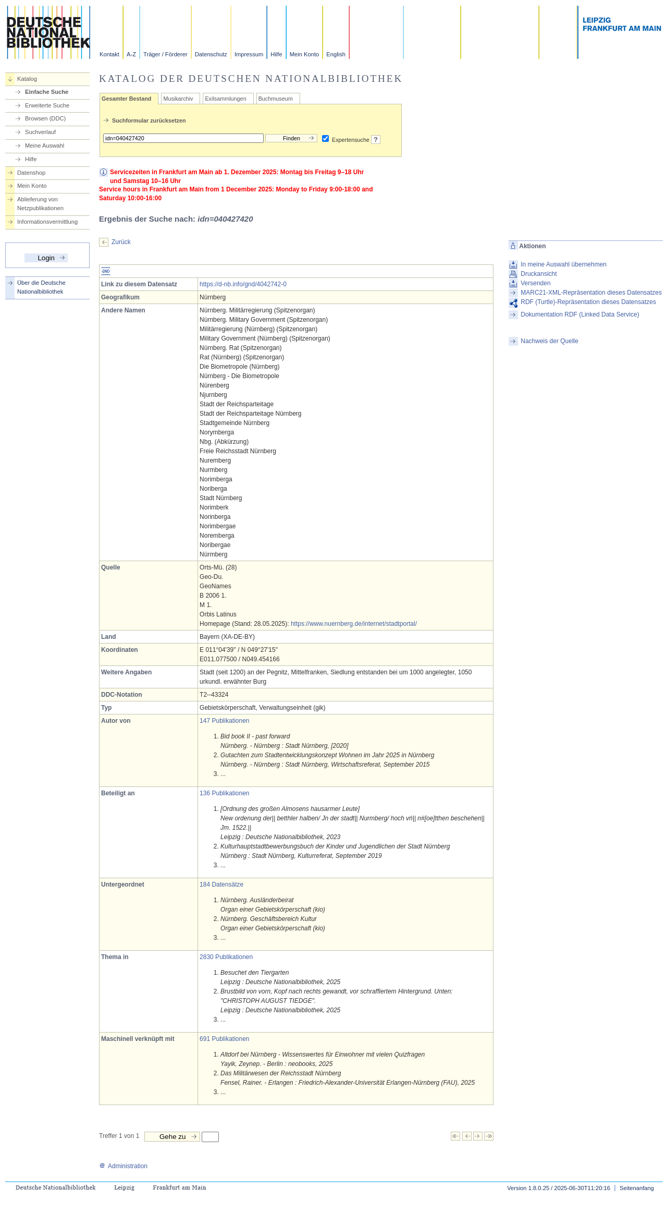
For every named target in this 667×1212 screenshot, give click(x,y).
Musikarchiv (178, 98)
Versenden (535, 283)
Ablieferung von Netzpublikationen (40, 203)
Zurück (121, 242)
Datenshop (31, 172)
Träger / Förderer (165, 54)
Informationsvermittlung (47, 222)
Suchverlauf (40, 132)
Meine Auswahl (44, 145)
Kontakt (109, 54)
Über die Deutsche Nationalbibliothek (41, 287)
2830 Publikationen (226, 957)
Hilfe (276, 54)
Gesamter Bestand (126, 98)
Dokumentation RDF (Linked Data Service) (580, 314)
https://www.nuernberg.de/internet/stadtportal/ (354, 623)
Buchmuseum (275, 98)
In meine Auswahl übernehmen (564, 264)
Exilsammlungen (225, 98)
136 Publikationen (224, 793)
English (335, 54)
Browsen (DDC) (45, 118)
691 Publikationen (224, 1039)
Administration (123, 1166)
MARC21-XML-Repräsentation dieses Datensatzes (591, 292)
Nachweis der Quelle (549, 341)
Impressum (248, 54)
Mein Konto (304, 54)
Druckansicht (539, 273)
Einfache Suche (46, 92)
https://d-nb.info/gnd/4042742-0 (243, 284)
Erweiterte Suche (47, 105)
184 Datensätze (221, 884)
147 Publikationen (224, 720)
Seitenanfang (637, 1188)
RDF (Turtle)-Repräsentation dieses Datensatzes (588, 302)
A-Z (131, 54)
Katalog (27, 79)
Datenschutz (211, 54)
